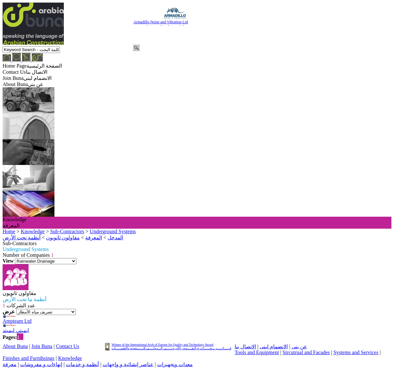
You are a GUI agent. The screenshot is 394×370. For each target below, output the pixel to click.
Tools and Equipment (257, 352)
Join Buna (41, 346)
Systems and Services (355, 352)
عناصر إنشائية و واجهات (128, 364)
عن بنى (299, 346)
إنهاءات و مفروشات (41, 364)
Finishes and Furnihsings (28, 358)
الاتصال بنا (245, 346)
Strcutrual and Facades (306, 352)
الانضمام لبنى (274, 346)
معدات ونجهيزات (175, 364)
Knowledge (70, 358)
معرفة (10, 364)
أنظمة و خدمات (82, 364)
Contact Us (67, 346)
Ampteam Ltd (17, 321)
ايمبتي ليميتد (16, 330)
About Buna (15, 346)
